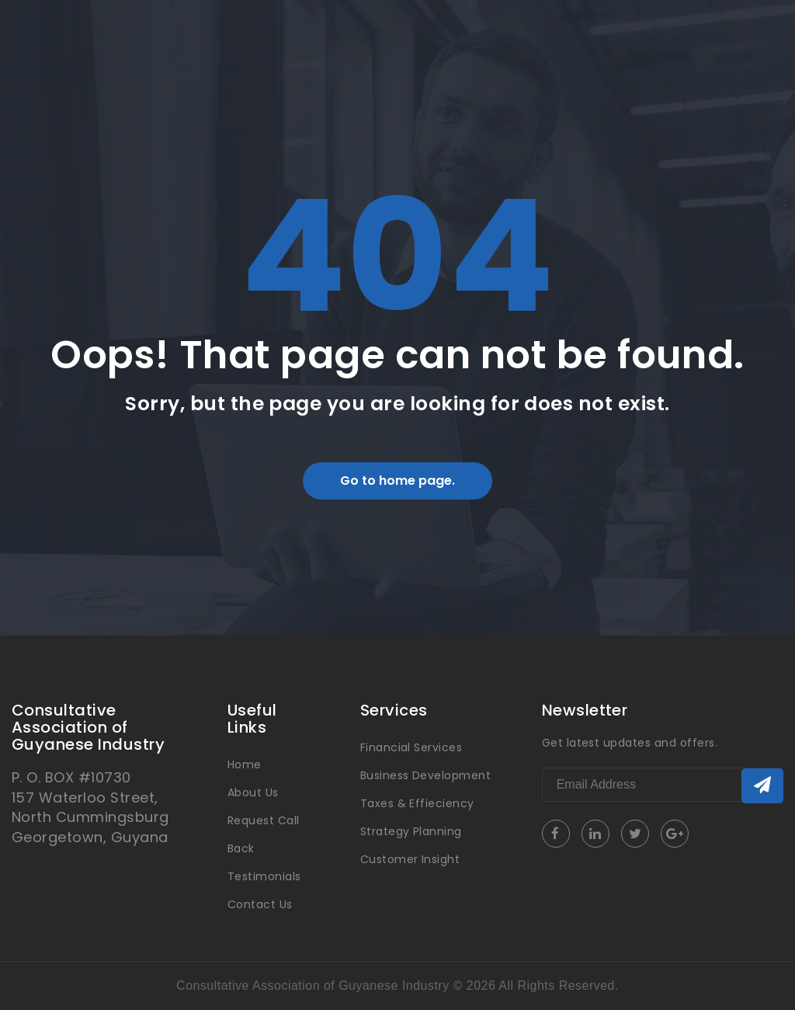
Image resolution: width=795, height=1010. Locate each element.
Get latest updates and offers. (629, 743)
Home (244, 764)
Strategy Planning (411, 831)
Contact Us (260, 904)
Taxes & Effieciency (417, 803)
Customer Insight (410, 859)
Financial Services (411, 747)
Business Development (425, 775)
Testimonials (264, 876)
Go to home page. (397, 480)
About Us (253, 792)
